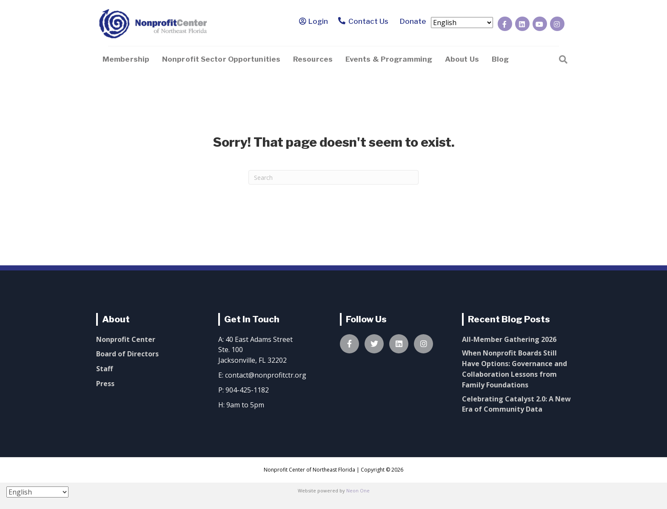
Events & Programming (388, 59)
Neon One (358, 490)
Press (105, 383)
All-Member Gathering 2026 (509, 339)
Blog (500, 59)
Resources (313, 59)
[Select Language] (462, 22)
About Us (462, 59)
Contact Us (363, 22)
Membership (126, 59)
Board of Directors (127, 353)
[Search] (563, 58)
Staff (104, 368)
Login (318, 21)
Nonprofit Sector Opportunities (221, 59)
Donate (411, 21)
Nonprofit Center (125, 339)
